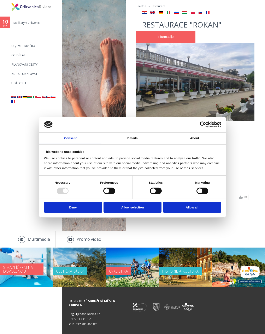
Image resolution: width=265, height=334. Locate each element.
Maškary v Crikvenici (26, 23)
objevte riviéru (23, 46)
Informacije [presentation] (165, 36)
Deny (73, 207)
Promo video (89, 239)
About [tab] (194, 138)
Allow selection (132, 207)
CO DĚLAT (18, 55)
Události (18, 83)
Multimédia (39, 239)
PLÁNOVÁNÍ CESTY (24, 64)
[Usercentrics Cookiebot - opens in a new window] (203, 124)
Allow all (192, 207)
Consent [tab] (70, 138)
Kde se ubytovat (24, 74)
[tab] (165, 37)
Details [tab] (132, 138)
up (240, 197)
